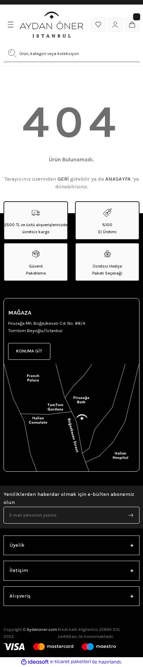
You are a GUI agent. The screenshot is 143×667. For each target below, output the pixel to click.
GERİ (63, 179)
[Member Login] (115, 24)
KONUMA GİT (29, 350)
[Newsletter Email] (71, 515)
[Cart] (132, 24)
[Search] (71, 53)
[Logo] (51, 25)
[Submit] (130, 515)
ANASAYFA (118, 179)
